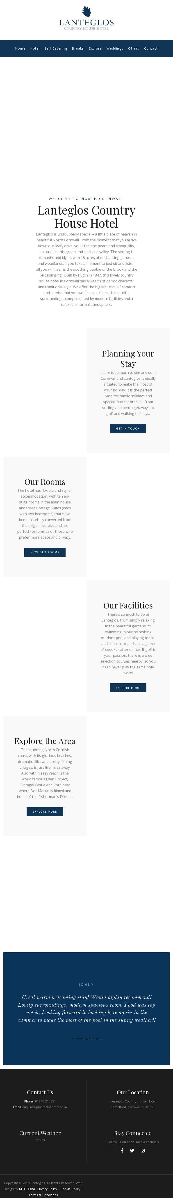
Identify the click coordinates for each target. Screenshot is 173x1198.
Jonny (86, 984)
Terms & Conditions (43, 1195)
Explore (95, 48)
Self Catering (56, 48)
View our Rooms (45, 552)
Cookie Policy (70, 1189)
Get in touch (128, 428)
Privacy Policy (47, 1189)
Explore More (128, 688)
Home (20, 48)
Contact (151, 48)
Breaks (78, 48)
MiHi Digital (27, 1189)
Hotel (35, 48)
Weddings (115, 48)
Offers (133, 48)
